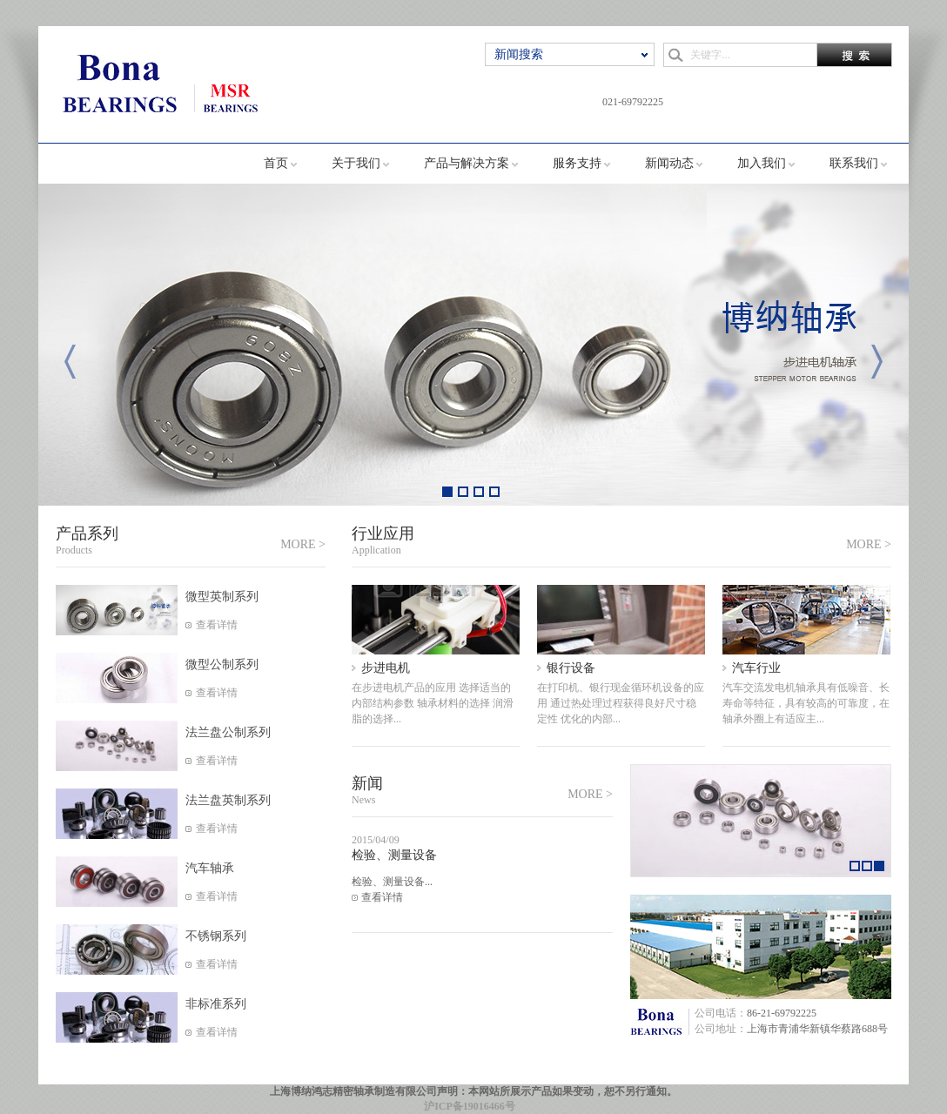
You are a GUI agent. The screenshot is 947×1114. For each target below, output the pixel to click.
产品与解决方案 (466, 163)
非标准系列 (215, 1003)
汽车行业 (756, 667)
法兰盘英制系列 (228, 800)
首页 (276, 163)
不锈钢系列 (215, 936)
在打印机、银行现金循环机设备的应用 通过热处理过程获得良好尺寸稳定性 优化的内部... (620, 703)
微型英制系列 (222, 596)
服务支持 (577, 163)
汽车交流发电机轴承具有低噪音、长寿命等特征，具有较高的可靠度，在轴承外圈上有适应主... (806, 703)
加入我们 (761, 163)
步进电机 (385, 667)
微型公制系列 (222, 664)
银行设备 (571, 667)
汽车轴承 (209, 868)
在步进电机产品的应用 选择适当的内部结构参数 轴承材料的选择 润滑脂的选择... (433, 703)
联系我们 (853, 163)
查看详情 (217, 625)
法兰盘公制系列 (228, 732)
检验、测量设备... (392, 882)
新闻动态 (669, 163)
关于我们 (356, 163)
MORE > (303, 544)
